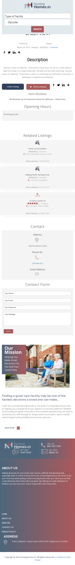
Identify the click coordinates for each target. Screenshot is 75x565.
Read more (9, 428)
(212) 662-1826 (44, 213)
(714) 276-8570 (44, 161)
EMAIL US (54, 452)
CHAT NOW (24, 452)
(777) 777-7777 (44, 187)
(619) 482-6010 (37, 263)
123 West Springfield (39, 180)
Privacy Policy (9, 532)
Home (4, 514)
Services (6, 523)
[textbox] (38, 16)
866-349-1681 (54, 446)
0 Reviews (54, 47)
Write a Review (38, 87)
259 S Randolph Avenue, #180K (39, 154)
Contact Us (8, 527)
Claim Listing (13, 86)
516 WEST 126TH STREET (39, 206)
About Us (6, 518)
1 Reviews (44, 203)
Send (8, 331)
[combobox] (37, 16)
